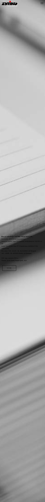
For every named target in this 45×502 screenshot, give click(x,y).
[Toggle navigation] (42, 3)
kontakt (9, 268)
